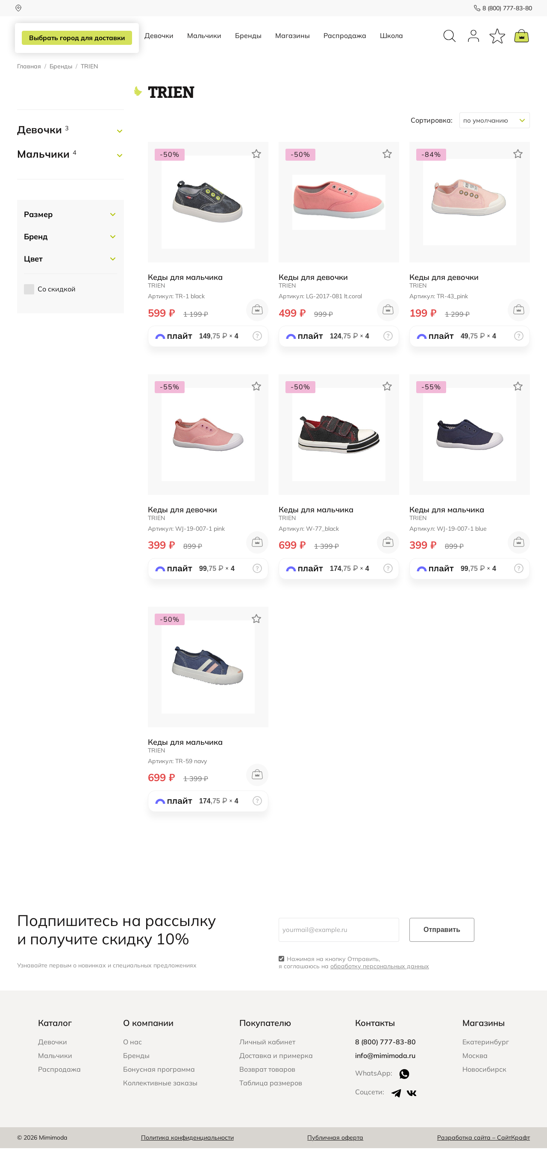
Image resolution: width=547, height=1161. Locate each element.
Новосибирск (484, 1081)
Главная (29, 79)
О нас (132, 1054)
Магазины (292, 42)
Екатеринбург (485, 1054)
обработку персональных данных (379, 979)
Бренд (35, 249)
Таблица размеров (270, 1095)
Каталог (55, 1035)
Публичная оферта (335, 1150)
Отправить (441, 942)
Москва (475, 1068)
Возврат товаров (267, 1081)
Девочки (159, 42)
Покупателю (265, 1035)
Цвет (33, 271)
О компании (148, 1035)
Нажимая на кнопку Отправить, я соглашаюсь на (354, 975)
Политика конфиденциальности (187, 1150)
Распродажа (344, 42)
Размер (38, 227)
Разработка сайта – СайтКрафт (483, 1150)
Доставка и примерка (276, 1068)
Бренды (248, 42)
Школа (391, 42)
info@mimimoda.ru (385, 1068)
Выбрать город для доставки (75, 38)
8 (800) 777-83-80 (505, 8)
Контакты (375, 1035)
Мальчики (204, 42)
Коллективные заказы (160, 1095)
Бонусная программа (159, 1081)
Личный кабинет (267, 1054)
